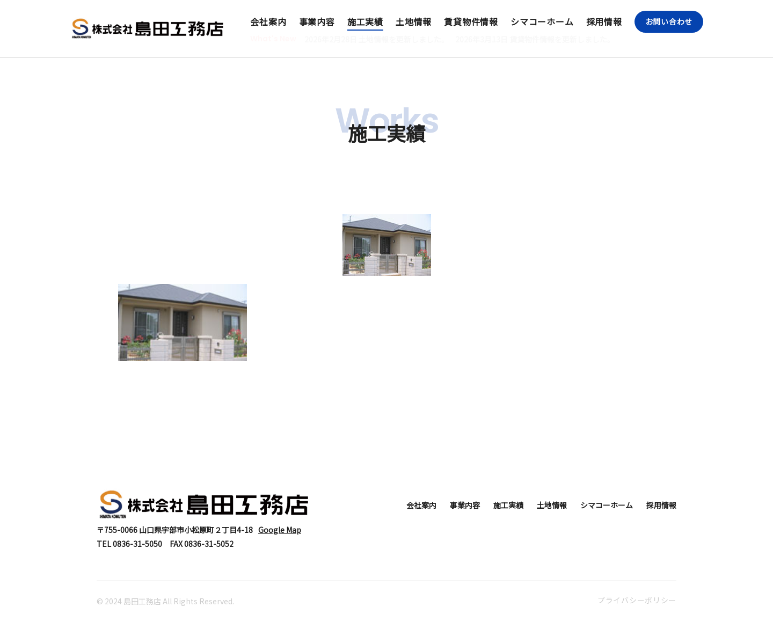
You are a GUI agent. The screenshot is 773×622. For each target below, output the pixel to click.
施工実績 (365, 21)
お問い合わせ (668, 21)
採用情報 (604, 21)
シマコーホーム (542, 21)
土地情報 (414, 21)
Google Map (279, 529)
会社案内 (268, 21)
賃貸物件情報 (471, 21)
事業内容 (317, 21)
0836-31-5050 (137, 543)
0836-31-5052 (209, 543)
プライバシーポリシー (636, 600)
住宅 (386, 187)
